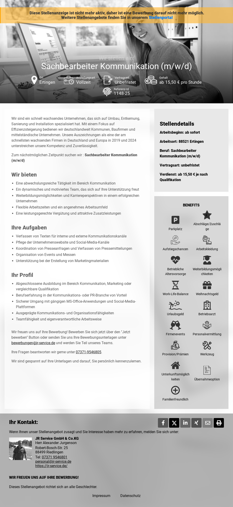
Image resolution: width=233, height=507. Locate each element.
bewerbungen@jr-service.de (33, 343)
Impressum (101, 496)
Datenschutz (130, 496)
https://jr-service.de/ (51, 466)
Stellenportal (161, 17)
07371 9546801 (54, 457)
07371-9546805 (88, 352)
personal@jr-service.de (53, 461)
